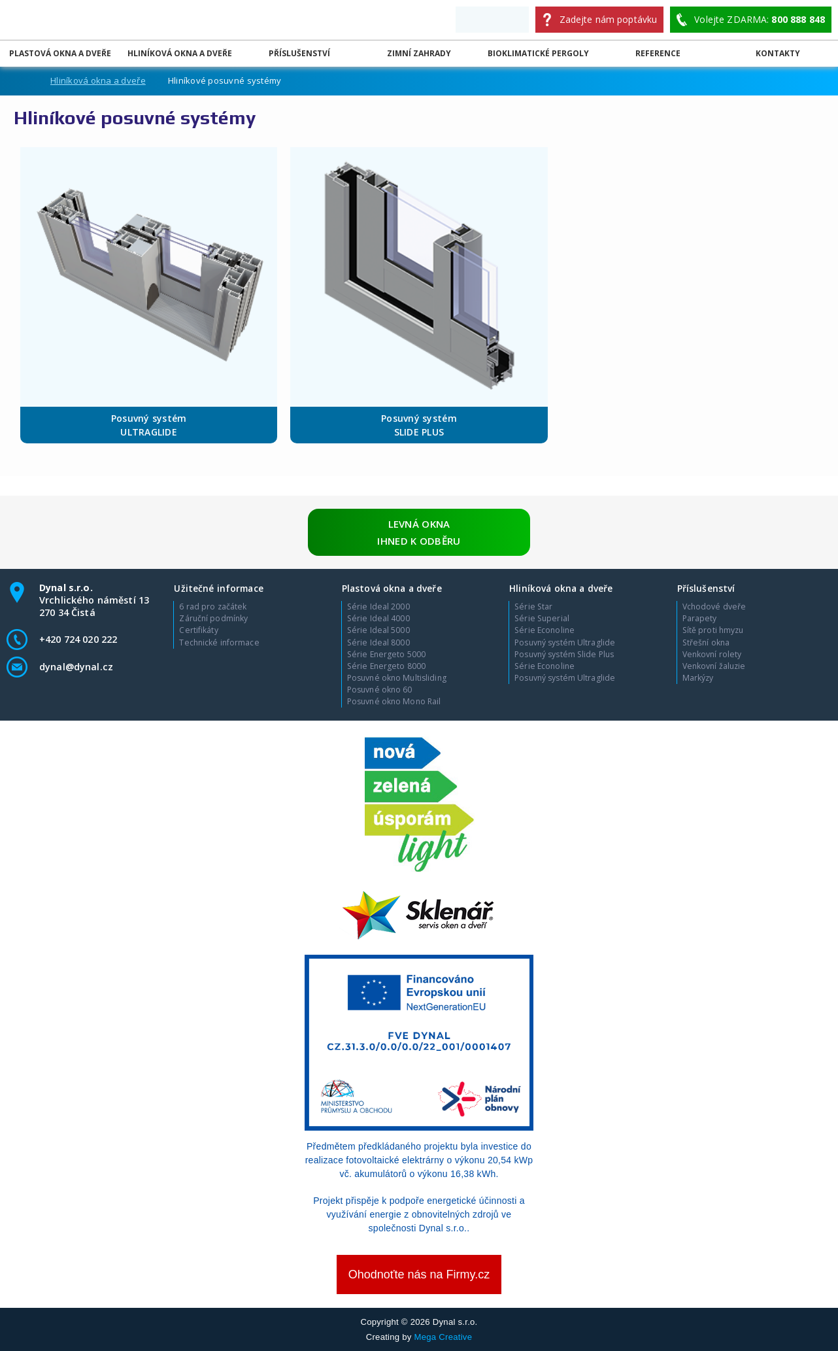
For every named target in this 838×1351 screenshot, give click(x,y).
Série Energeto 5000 (386, 654)
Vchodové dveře (714, 607)
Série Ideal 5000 (378, 630)
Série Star (533, 607)
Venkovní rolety (712, 654)
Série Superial (541, 619)
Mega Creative (443, 1337)
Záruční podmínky (213, 619)
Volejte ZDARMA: (759, 19)
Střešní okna (705, 643)
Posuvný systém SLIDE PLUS (419, 425)
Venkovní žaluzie (714, 666)
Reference (657, 53)
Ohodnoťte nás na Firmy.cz (419, 1274)
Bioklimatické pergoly (538, 53)
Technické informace (219, 643)
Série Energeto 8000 (386, 666)
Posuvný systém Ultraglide (564, 643)
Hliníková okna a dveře (179, 53)
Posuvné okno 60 (379, 690)
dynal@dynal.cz (76, 666)
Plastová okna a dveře (60, 53)
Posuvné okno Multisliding (396, 678)
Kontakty (778, 53)
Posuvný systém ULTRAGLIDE (149, 425)
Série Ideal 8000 (378, 643)
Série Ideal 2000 (378, 607)
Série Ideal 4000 (378, 619)
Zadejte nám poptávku (609, 19)
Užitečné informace (218, 588)
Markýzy (698, 678)
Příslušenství (299, 53)
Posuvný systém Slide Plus (564, 654)
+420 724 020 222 (78, 639)
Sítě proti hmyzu (713, 630)
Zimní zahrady (419, 53)
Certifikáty (198, 630)
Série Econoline (544, 630)
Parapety (699, 619)
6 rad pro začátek (212, 607)
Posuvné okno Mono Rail (394, 702)
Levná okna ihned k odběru (418, 532)
